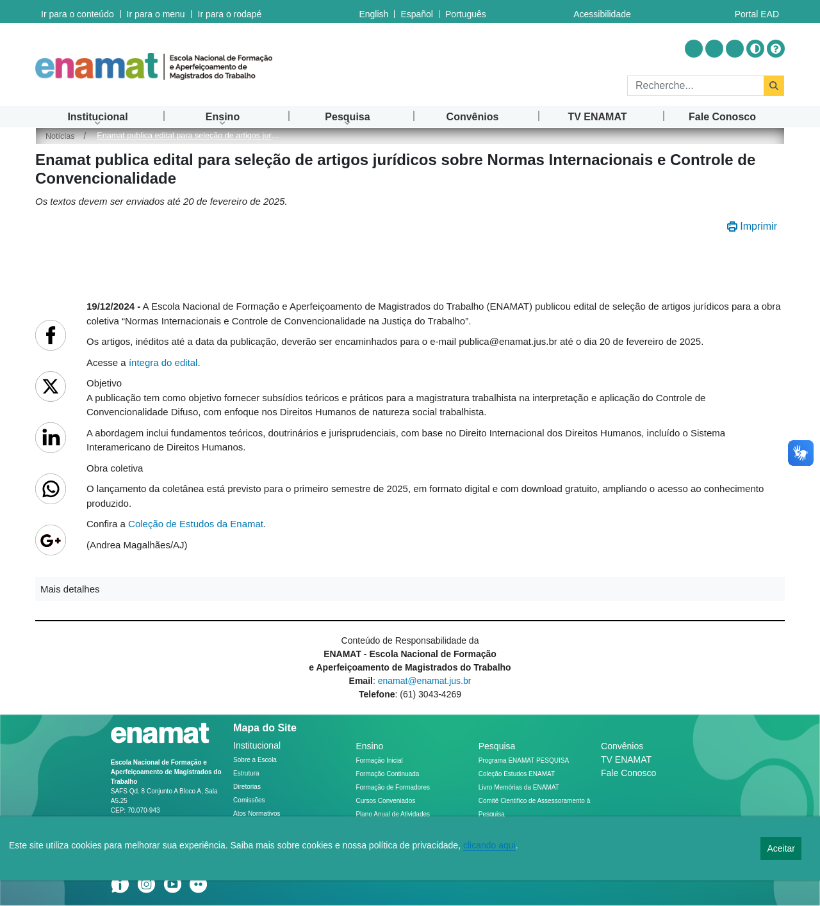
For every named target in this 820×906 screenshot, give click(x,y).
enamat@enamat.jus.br (425, 681)
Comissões (249, 800)
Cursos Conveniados (385, 800)
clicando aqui (489, 845)
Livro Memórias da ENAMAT (519, 787)
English (373, 11)
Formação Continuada (387, 773)
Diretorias (247, 786)
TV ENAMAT (626, 759)
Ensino (369, 746)
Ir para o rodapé (229, 11)
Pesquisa (497, 746)
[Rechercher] (695, 86)
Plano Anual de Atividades (393, 814)
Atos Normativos (256, 813)
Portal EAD (757, 11)
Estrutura (246, 773)
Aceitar (781, 848)
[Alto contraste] (755, 49)
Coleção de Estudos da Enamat (195, 523)
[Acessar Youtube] (714, 49)
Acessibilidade (602, 11)
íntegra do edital (163, 362)
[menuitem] (97, 116)
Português (465, 11)
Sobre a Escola (255, 759)
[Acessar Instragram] (694, 49)
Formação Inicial (379, 760)
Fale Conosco (628, 773)
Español (416, 11)
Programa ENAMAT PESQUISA (524, 760)
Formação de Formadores (393, 787)
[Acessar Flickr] (735, 49)
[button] (410, 589)
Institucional (257, 745)
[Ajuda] (776, 49)
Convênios (622, 746)
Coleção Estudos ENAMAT (517, 773)
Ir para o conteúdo (77, 11)
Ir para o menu (155, 11)
